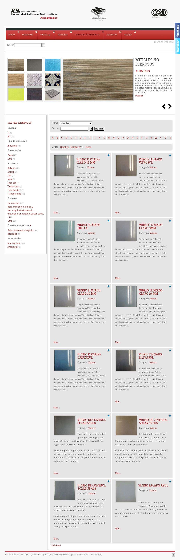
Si (9, 132)
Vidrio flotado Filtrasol (150, 355)
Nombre (64, 147)
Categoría (75, 147)
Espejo (12, 172)
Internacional (16, 243)
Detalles (139, 95)
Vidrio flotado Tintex (88, 226)
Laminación (15, 203)
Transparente (16, 193)
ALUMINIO (142, 71)
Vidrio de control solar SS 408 (92, 487)
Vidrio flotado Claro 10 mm (89, 292)
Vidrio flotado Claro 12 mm (88, 160)
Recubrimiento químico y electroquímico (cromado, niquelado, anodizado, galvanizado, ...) (25, 211)
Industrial (14, 145)
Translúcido (15, 190)
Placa (11, 155)
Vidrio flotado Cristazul (89, 355)
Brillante (13, 168)
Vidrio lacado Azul (153, 485)
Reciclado (13, 234)
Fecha (88, 147)
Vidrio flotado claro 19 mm (150, 292)
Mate (11, 179)
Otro (11, 158)
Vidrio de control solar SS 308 (153, 421)
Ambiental (14, 247)
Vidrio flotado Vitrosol (150, 160)
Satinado (13, 182)
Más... (56, 212)
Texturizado (14, 186)
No (10, 136)
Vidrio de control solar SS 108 (92, 421)
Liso (11, 175)
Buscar (10, 44)
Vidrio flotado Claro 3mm (150, 226)
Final (58, 545)
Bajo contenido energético (22, 230)
